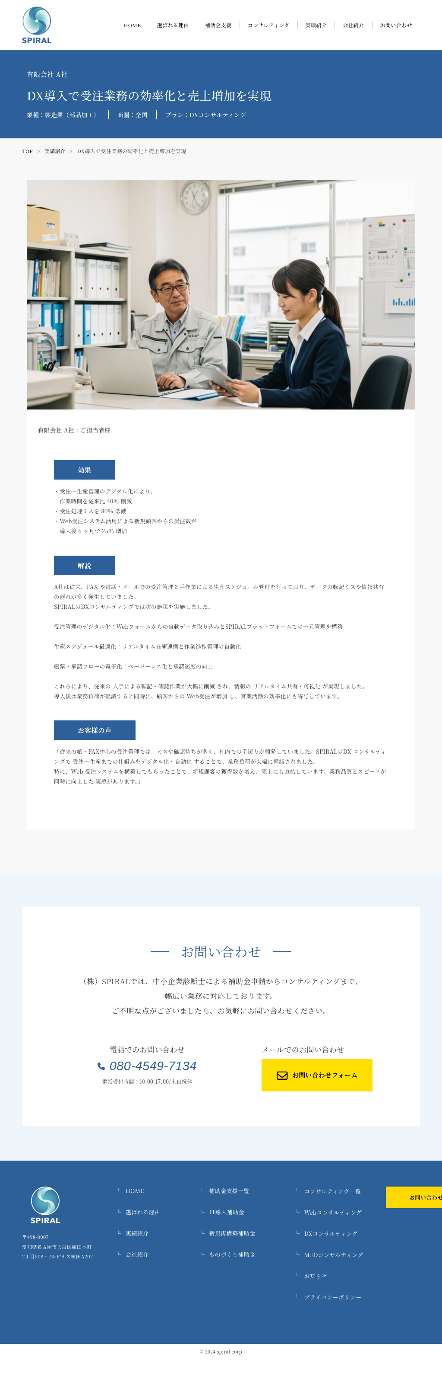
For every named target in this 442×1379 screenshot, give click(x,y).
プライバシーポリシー (386, 1297)
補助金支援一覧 (287, 1196)
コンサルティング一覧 (386, 1196)
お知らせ (370, 1277)
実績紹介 (316, 25)
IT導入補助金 (285, 1216)
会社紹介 (353, 25)
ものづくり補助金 (290, 1257)
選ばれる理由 (173, 25)
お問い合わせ (396, 25)
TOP (27, 150)
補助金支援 (218, 25)
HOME (132, 25)
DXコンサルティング (384, 1236)
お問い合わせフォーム (303, 1078)
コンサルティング (269, 25)
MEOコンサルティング (387, 1257)
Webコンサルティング (386, 1216)
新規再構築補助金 (290, 1236)
